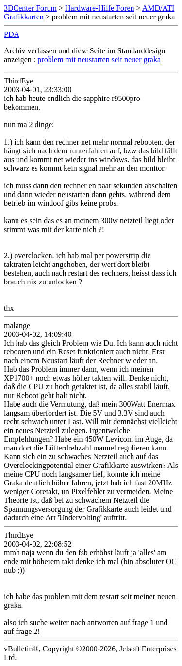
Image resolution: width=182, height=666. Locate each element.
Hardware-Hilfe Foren (99, 8)
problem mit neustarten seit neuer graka (99, 59)
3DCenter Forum (30, 8)
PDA (11, 34)
